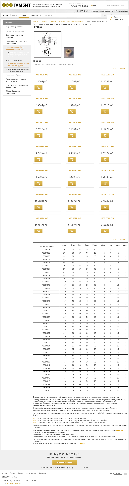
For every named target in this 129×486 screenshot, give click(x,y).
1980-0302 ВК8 (74, 75)
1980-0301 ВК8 (41, 75)
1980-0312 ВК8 (74, 146)
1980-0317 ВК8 (41, 194)
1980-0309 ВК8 (107, 123)
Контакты (42, 473)
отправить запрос (64, 462)
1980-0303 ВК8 (107, 75)
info (94, 5)
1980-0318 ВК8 (74, 194)
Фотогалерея (31, 473)
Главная (35, 21)
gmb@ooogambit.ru (14, 483)
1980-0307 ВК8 (41, 123)
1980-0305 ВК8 (74, 99)
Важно (12, 473)
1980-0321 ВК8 (41, 218)
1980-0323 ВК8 (107, 218)
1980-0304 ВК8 (41, 99)
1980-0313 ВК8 (107, 146)
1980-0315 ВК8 (74, 170)
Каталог (24, 15)
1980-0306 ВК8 (107, 99)
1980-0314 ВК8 (41, 170)
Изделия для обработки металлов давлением (67, 21)
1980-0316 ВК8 (107, 170)
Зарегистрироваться (113, 5)
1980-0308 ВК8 (74, 123)
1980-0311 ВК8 (41, 146)
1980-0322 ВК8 (74, 218)
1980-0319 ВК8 (107, 194)
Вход (122, 5)
